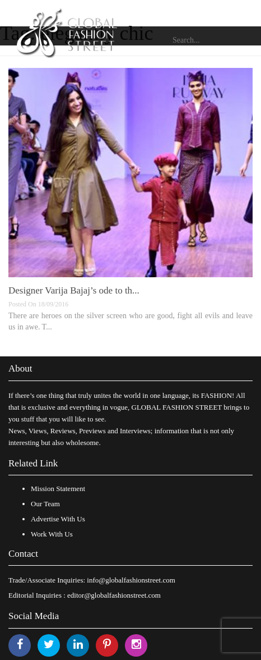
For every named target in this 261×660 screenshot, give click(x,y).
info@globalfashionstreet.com (131, 580)
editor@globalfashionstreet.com (114, 595)
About (20, 368)
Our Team (45, 503)
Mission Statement (58, 488)
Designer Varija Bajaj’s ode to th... (73, 290)
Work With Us (52, 534)
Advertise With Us (58, 519)
